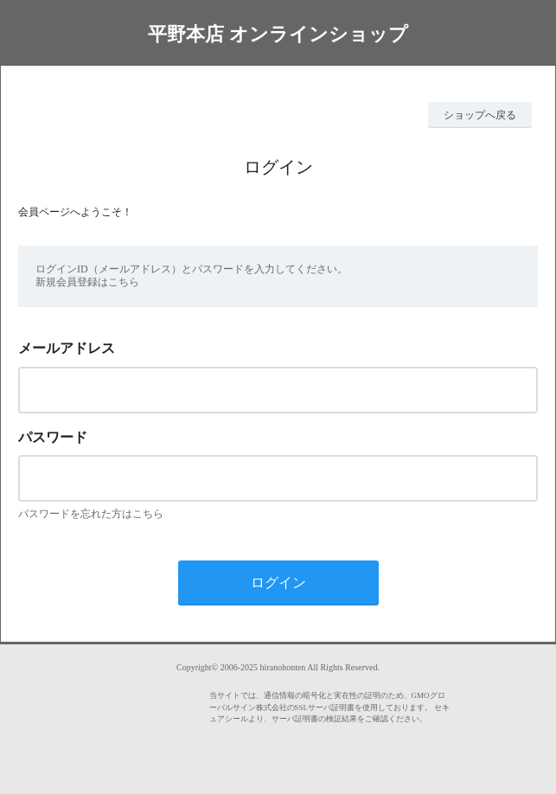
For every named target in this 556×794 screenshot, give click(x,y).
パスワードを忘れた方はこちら (90, 514)
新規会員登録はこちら (87, 282)
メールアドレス (66, 348)
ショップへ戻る (480, 115)
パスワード (52, 437)
